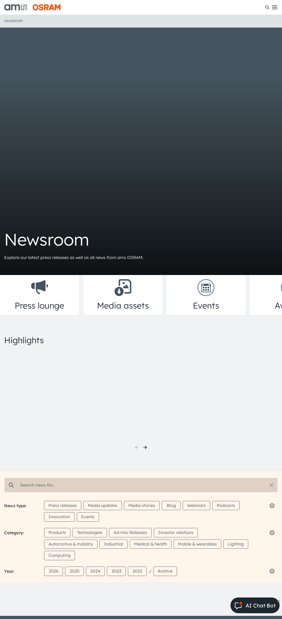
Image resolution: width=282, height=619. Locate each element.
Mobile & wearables (197, 544)
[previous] (137, 447)
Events (88, 516)
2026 (53, 571)
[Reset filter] (272, 505)
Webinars (196, 505)
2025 (74, 571)
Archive (165, 571)
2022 (137, 571)
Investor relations (175, 532)
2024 (95, 571)
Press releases (62, 505)
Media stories (141, 505)
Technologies (89, 532)
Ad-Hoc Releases (130, 532)
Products (57, 532)
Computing (59, 555)
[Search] (267, 7)
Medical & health (150, 544)
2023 (116, 571)
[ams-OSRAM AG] (32, 7)
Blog (171, 505)
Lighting (236, 544)
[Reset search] (271, 485)
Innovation (59, 516)
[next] (145, 447)
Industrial (113, 544)
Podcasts (226, 505)
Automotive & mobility (70, 544)
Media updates (102, 505)
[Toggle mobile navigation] (275, 7)
